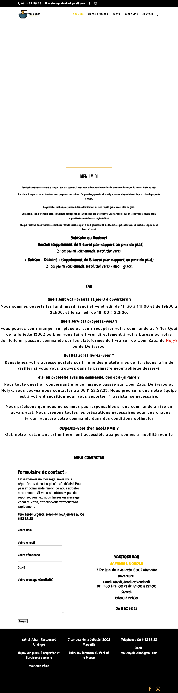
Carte (116, 14)
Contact (148, 14)
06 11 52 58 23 (147, 639)
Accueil (78, 14)
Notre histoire (98, 14)
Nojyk (172, 340)
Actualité (131, 14)
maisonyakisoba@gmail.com (139, 653)
